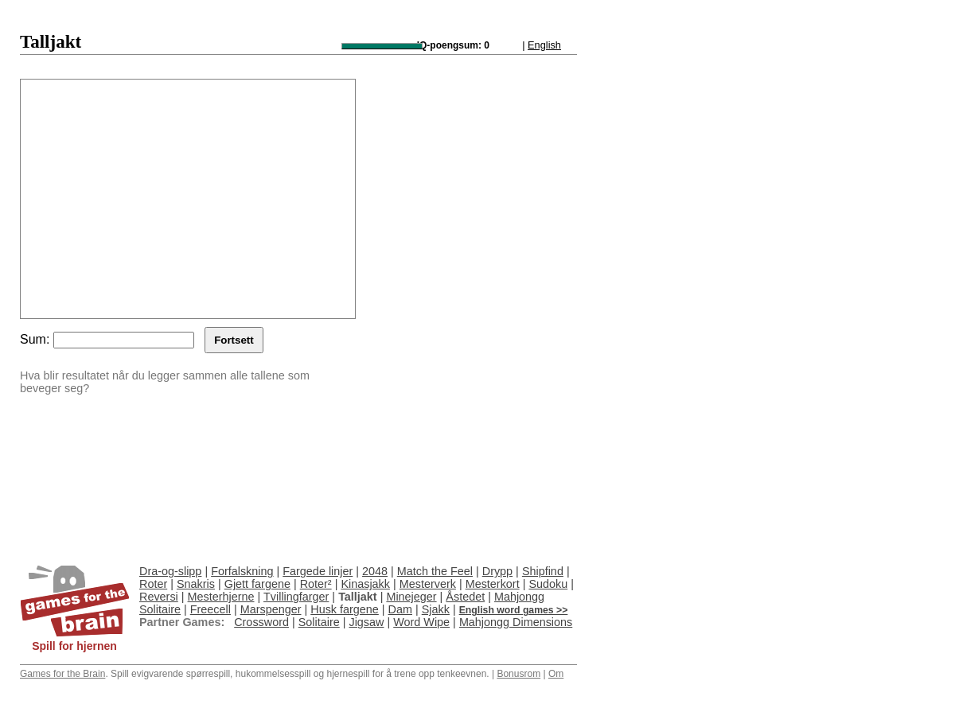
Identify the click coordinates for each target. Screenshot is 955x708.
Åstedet (465, 596)
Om (555, 673)
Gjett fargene (257, 584)
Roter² (316, 584)
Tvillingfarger (296, 596)
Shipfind (542, 571)
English (544, 45)
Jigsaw (366, 622)
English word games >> (513, 610)
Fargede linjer (318, 571)
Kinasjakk (365, 584)
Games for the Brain (62, 673)
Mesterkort (493, 584)
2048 (375, 571)
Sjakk (436, 609)
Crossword (261, 622)
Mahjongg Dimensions (515, 622)
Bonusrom (518, 673)
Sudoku (547, 584)
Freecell (210, 609)
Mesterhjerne (221, 596)
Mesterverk (428, 584)
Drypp (497, 571)
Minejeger (411, 596)
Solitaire (319, 622)
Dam (400, 609)
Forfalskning (242, 571)
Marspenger (271, 609)
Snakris (196, 584)
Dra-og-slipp (170, 571)
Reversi (158, 596)
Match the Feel (435, 571)
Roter (153, 584)
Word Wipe (421, 622)
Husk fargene (344, 609)
